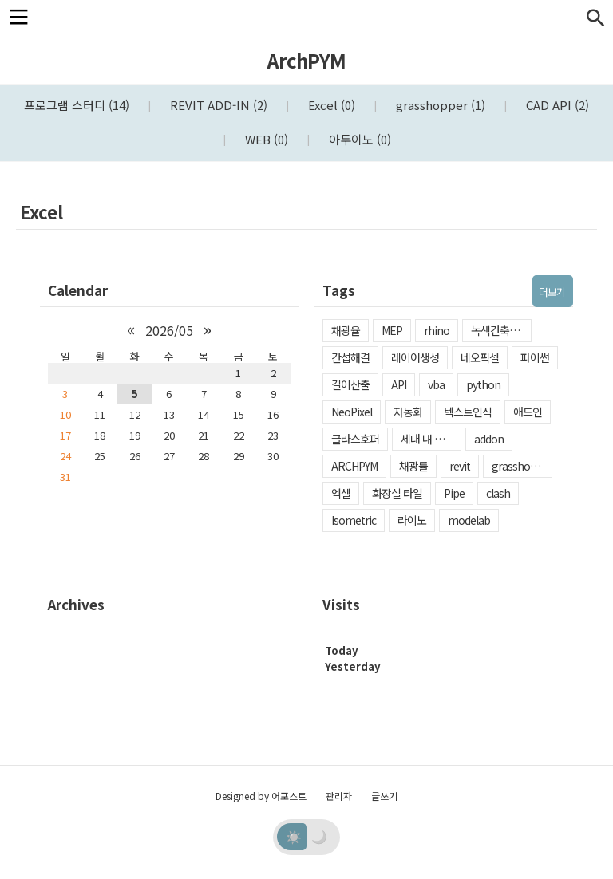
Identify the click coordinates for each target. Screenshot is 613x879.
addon (489, 439)
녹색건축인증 (499, 330)
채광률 (413, 466)
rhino (436, 330)
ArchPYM (306, 60)
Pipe (454, 493)
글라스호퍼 (355, 439)
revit (459, 466)
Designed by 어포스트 (261, 795)
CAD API (556, 105)
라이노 (411, 520)
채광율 (345, 330)
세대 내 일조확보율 (431, 439)
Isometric (353, 520)
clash (498, 493)
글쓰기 (384, 795)
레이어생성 (415, 357)
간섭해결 (350, 357)
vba (436, 384)
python (483, 384)
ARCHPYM (354, 466)
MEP (392, 330)
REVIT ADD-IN (217, 105)
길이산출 (350, 384)
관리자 (339, 795)
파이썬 (534, 357)
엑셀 (340, 493)
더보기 (552, 291)
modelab (469, 520)
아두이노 (358, 139)
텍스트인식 (468, 412)
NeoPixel (351, 412)
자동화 (408, 412)
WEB (265, 139)
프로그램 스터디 (76, 105)
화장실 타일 (397, 493)
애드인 (527, 412)
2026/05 (169, 330)
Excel (330, 105)
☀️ (294, 835)
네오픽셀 (480, 357)
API (398, 384)
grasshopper (439, 105)
